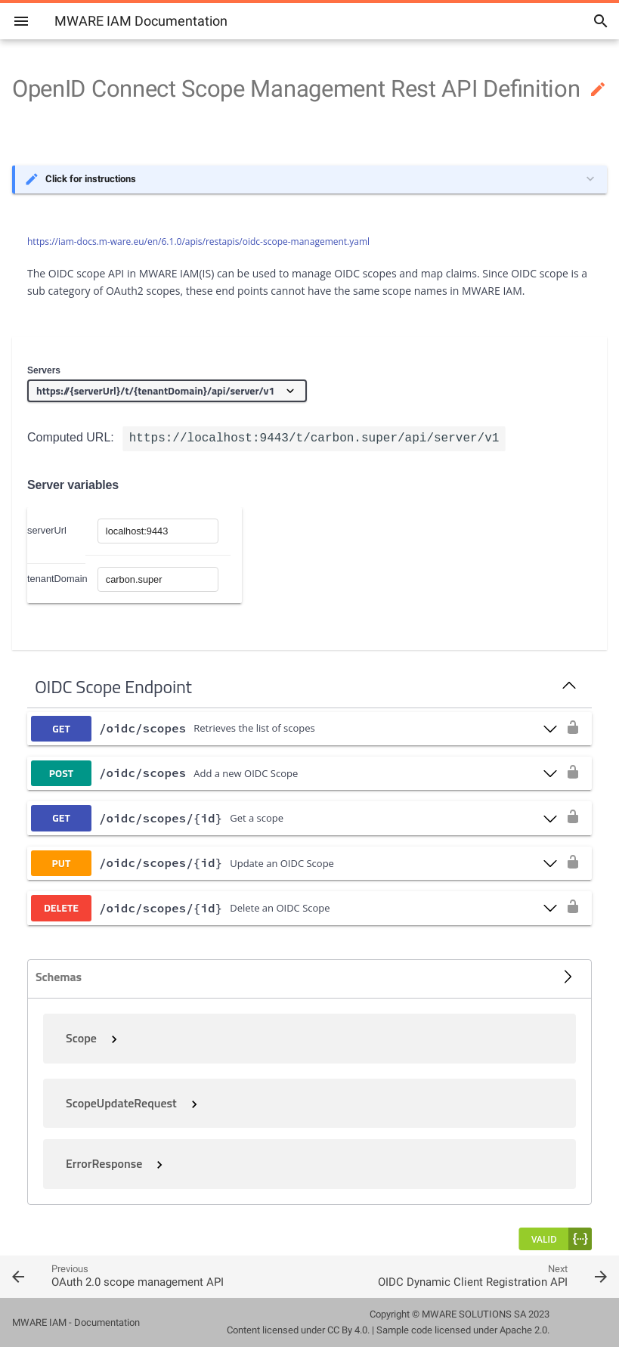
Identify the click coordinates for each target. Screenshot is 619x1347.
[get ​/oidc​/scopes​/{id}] (294, 818)
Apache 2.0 (523, 1330)
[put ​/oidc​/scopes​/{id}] (294, 863)
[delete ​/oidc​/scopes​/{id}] (294, 908)
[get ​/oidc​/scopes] (294, 729)
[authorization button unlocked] (573, 729)
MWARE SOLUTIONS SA (474, 1314)
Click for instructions (90, 178)
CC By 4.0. (348, 1330)
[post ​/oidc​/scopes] (294, 773)
